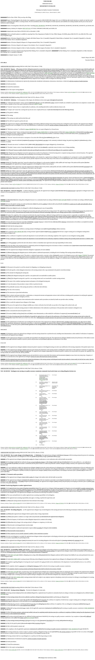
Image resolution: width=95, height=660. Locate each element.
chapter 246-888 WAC (30, 129)
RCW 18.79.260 (49, 73)
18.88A (73, 92)
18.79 (69, 92)
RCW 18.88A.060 (12, 649)
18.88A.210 (25, 92)
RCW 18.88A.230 (15, 559)
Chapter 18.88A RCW (58, 649)
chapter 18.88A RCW (42, 132)
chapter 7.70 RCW (82, 255)
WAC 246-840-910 (40, 25)
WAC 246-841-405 (18, 231)
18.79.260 (18, 92)
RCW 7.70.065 (38, 104)
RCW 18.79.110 (27, 28)
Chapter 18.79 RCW (24, 93)
